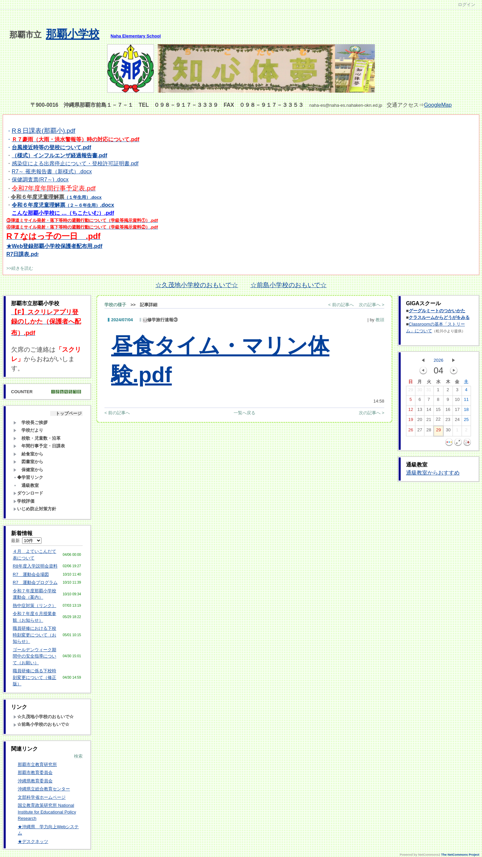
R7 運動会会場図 (31, 574)
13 (419, 411)
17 (457, 411)
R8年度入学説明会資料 (35, 566)
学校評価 (23, 501)
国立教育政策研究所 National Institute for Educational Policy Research (47, 812)
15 (438, 411)
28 (428, 431)
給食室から (28, 453)
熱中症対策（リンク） (34, 605)
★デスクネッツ (33, 841)
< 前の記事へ (341, 304)
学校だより (28, 430)
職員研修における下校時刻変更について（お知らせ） (34, 635)
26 (410, 431)
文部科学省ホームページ (42, 797)
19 (410, 421)
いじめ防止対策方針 (34, 508)
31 (428, 391)
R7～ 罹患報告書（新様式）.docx (52, 171)
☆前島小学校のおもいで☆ (288, 284)
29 (410, 391)
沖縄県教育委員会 (35, 780)
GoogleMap (438, 105)
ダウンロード (28, 493)
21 (428, 421)
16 (448, 411)
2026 (439, 360)
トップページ (66, 413)
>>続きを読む (19, 268)
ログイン (466, 4)
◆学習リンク (28, 477)
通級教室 (26, 485)
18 (466, 411)
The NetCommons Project (460, 854)
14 (428, 411)
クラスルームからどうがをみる (439, 317)
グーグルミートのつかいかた (437, 310)
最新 (26, 540)
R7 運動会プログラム (35, 582)
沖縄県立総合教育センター (44, 788)
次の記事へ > (371, 304)
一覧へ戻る (244, 412)
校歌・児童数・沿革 (37, 438)
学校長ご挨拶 (30, 422)
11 (466, 401)
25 (466, 421)
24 (457, 421)
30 (419, 391)
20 (419, 421)
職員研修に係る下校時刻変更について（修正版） (34, 677)
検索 (78, 756)
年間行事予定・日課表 (39, 445)
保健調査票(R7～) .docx (40, 179)
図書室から (28, 461)
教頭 (380, 319)
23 (448, 421)
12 (410, 411)
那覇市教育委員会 (35, 772)
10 (457, 401)
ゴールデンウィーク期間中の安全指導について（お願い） (34, 656)
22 (438, 421)
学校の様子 (115, 304)
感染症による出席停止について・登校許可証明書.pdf (75, 163)
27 (419, 431)
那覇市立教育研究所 (37, 764)
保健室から (28, 469)
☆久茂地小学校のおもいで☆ (196, 284)
